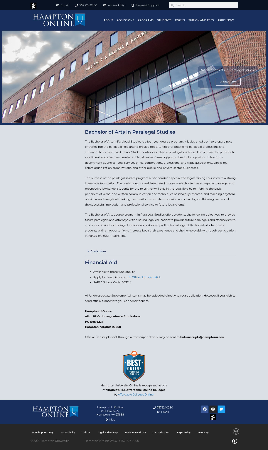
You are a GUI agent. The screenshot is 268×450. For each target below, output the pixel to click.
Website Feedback (135, 432)
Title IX (86, 432)
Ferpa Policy (183, 432)
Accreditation (161, 432)
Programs (146, 20)
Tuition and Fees (201, 20)
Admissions (125, 20)
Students (164, 20)
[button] (160, 251)
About (108, 20)
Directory (203, 432)
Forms (180, 20)
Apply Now (226, 20)
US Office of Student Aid (144, 277)
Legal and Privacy (107, 432)
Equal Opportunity (43, 432)
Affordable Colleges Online (135, 394)
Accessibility (68, 432)
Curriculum (99, 251)
